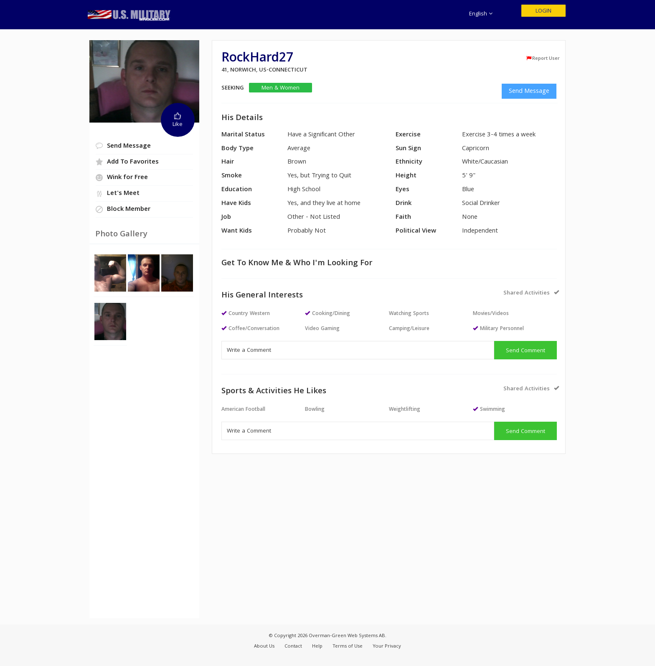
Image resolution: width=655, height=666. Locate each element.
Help (317, 647)
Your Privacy (387, 647)
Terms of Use (348, 647)
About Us (264, 647)
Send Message (529, 91)
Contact (293, 647)
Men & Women (280, 88)
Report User (543, 58)
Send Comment (525, 351)
